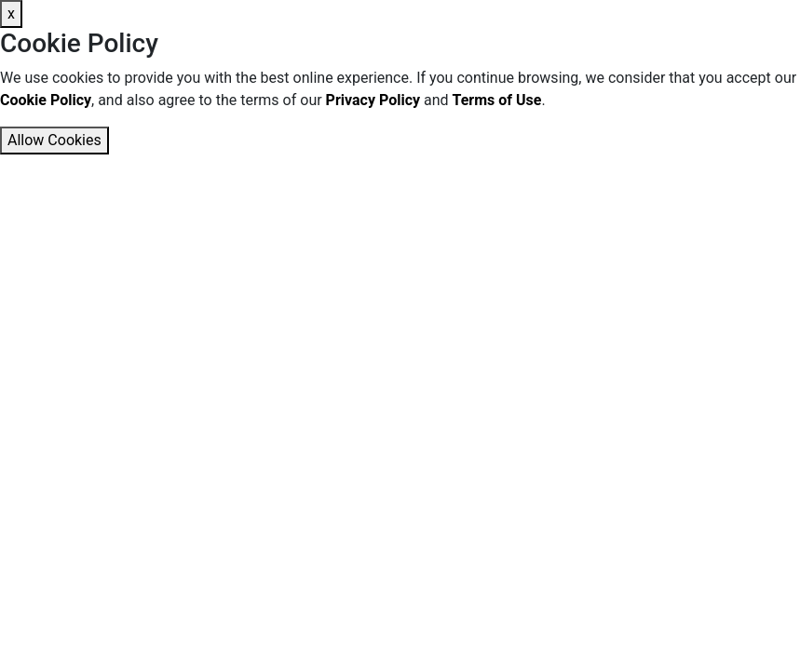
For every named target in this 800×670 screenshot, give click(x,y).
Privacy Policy (373, 100)
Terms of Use (497, 100)
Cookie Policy (45, 100)
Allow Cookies (54, 140)
